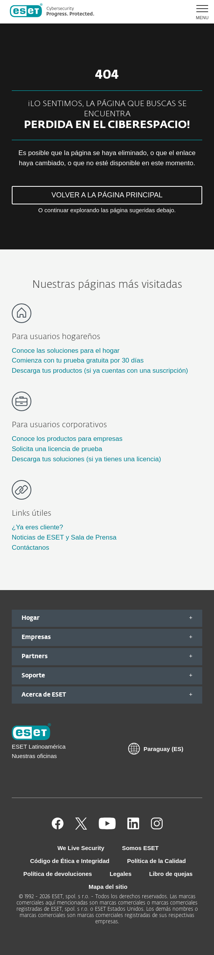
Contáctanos (30, 547)
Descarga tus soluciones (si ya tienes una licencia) (86, 459)
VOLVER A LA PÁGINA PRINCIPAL (106, 195)
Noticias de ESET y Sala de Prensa (64, 537)
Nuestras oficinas (34, 756)
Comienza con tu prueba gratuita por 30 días (77, 360)
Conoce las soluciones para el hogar (66, 350)
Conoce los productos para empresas (67, 438)
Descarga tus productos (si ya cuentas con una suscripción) (100, 370)
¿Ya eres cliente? (37, 527)
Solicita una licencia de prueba (57, 449)
